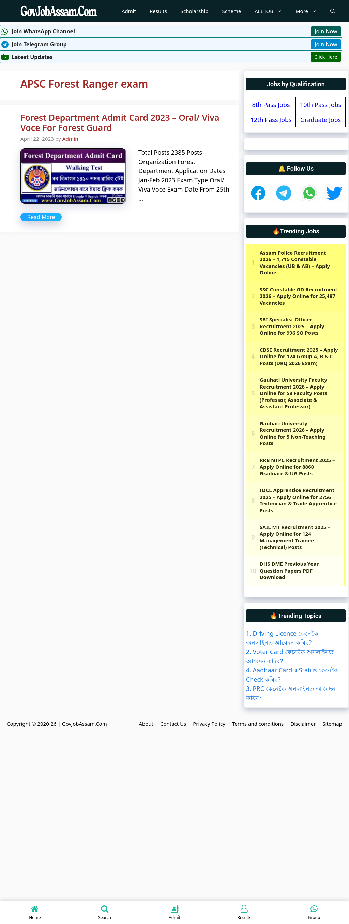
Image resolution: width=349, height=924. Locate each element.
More (309, 11)
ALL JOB (272, 11)
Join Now (326, 31)
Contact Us (173, 723)
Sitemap (332, 723)
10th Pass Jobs (320, 105)
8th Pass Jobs (271, 105)
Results (158, 10)
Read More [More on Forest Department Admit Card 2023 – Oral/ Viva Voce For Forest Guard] (41, 217)
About (146, 723)
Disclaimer (303, 723)
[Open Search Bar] (332, 11)
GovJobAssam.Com (84, 723)
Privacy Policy (209, 723)
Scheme (231, 10)
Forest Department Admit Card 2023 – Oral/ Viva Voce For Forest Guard (119, 122)
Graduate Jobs (320, 120)
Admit (129, 10)
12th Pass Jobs (270, 120)
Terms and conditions (258, 723)
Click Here (325, 57)
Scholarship (195, 10)
